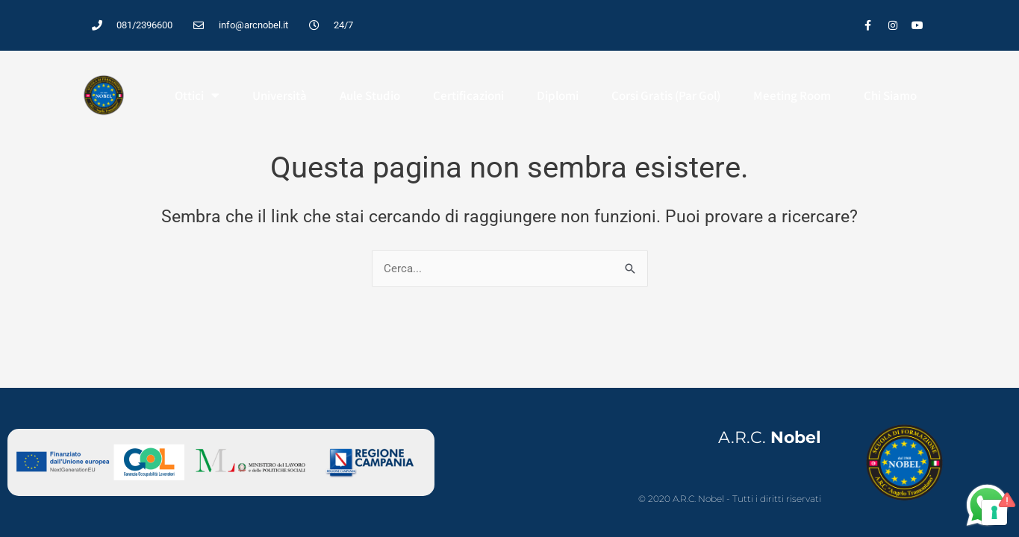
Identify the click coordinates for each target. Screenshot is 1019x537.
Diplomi (558, 95)
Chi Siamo (890, 95)
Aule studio (370, 95)
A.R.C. (769, 437)
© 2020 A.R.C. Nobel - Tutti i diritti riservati (729, 498)
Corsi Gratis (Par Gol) (665, 95)
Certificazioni (468, 95)
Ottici (197, 95)
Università (279, 95)
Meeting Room (792, 95)
